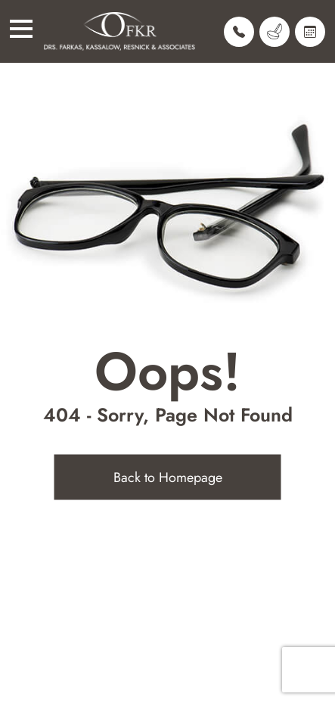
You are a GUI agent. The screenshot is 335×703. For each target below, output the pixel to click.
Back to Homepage (167, 477)
